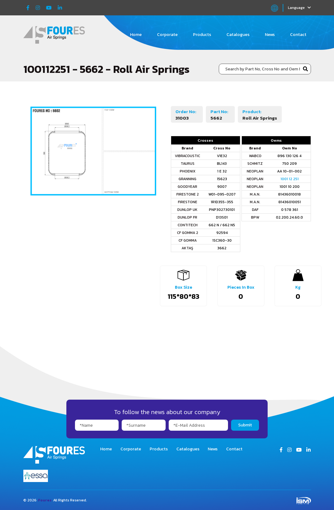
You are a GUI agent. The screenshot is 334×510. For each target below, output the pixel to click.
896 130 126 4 (289, 156)
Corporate (167, 34)
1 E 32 (222, 171)
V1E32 (222, 156)
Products (202, 34)
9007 (222, 186)
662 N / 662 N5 (222, 225)
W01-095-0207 (222, 194)
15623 (222, 179)
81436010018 (289, 194)
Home (136, 34)
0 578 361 (289, 209)
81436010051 (289, 202)
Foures (45, 500)
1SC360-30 (222, 240)
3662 (221, 248)
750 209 (289, 163)
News (270, 34)
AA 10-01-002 (289, 171)
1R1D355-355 (222, 202)
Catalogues (238, 34)
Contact (298, 34)
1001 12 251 (290, 179)
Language (299, 7)
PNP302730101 (222, 209)
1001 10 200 (290, 186)
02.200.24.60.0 (289, 217)
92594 (222, 232)
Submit (245, 425)
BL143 (222, 163)
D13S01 (222, 217)
